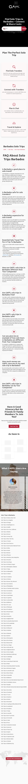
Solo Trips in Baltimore (6, 602)
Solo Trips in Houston (6, 559)
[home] (14, 7)
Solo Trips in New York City (7, 538)
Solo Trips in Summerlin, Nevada (8, 725)
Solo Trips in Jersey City (6, 536)
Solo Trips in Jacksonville (7, 600)
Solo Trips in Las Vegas (6, 645)
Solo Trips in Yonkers (6, 573)
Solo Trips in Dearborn (6, 697)
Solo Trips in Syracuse (6, 727)
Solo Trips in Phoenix (6, 555)
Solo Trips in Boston (5, 552)
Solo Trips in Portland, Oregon (8, 564)
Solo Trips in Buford (5, 635)
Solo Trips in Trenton (6, 541)
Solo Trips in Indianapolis (7, 571)
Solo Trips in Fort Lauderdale (7, 623)
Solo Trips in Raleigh (5, 659)
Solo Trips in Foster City (6, 729)
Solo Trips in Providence (6, 609)
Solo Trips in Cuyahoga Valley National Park (11, 704)
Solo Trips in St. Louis (6, 604)
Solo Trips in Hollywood (6, 628)
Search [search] (24, 28)
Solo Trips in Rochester (6, 701)
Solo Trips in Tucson (6, 694)
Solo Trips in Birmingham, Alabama (9, 566)
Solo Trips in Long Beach (6, 706)
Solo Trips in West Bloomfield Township (10, 666)
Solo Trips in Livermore (6, 593)
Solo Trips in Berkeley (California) (8, 654)
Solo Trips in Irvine (5, 614)
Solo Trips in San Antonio (7, 583)
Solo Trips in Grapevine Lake (7, 736)
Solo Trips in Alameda (6, 633)
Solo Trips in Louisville (6, 713)
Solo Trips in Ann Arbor (6, 690)
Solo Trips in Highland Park (7, 618)
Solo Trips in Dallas (5, 548)
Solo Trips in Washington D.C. (8, 524)
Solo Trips (10, 149)
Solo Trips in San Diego (6, 562)
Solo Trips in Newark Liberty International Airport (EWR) (14, 687)
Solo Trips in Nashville (6, 625)
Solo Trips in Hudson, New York (8, 517)
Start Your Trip (14, 426)
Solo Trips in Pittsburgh (6, 607)
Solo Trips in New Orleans (7, 673)
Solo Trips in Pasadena (6, 708)
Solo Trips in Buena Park (6, 642)
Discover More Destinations (14, 758)
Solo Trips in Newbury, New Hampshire (10, 557)
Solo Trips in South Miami (7, 595)
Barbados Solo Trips (14, 146)
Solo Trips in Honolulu (6, 616)
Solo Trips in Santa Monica (7, 734)
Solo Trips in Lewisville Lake (7, 670)
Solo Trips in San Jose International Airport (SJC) (12, 680)
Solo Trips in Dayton (5, 731)
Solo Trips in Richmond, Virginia (8, 668)
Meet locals (5, 255)
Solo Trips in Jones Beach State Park (9, 661)
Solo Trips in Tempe (5, 711)
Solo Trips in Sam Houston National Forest (10, 545)
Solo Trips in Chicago (6, 522)
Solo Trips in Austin (5, 550)
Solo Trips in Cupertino (6, 597)
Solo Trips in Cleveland (6, 692)
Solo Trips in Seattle (5, 527)
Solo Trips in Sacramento (7, 590)
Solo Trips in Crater (5, 720)
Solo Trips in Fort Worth (6, 718)
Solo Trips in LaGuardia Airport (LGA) (9, 621)
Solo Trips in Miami (5, 663)
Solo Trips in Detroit (5, 699)
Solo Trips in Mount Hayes (7, 611)
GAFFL (4, 149)
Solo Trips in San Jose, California (8, 529)
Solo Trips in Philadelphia (7, 586)
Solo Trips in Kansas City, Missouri (9, 581)
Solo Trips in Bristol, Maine (7, 738)
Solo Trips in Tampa (5, 569)
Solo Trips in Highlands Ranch (8, 649)
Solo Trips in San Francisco (7, 543)
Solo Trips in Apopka (6, 684)
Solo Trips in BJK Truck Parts (7, 715)
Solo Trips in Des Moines (7, 640)
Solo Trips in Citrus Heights (7, 652)
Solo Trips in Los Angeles (7, 520)
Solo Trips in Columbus (6, 576)
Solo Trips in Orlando (6, 579)
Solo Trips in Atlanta (5, 531)
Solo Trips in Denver (5, 534)
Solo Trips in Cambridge (6, 656)
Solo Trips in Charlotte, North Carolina (10, 588)
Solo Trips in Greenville (6, 675)
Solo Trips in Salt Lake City (7, 647)
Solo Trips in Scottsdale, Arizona (8, 682)
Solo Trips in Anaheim (6, 630)
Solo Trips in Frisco (5, 722)
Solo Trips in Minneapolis (7, 638)
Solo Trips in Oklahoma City (7, 743)
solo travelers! (17, 255)
